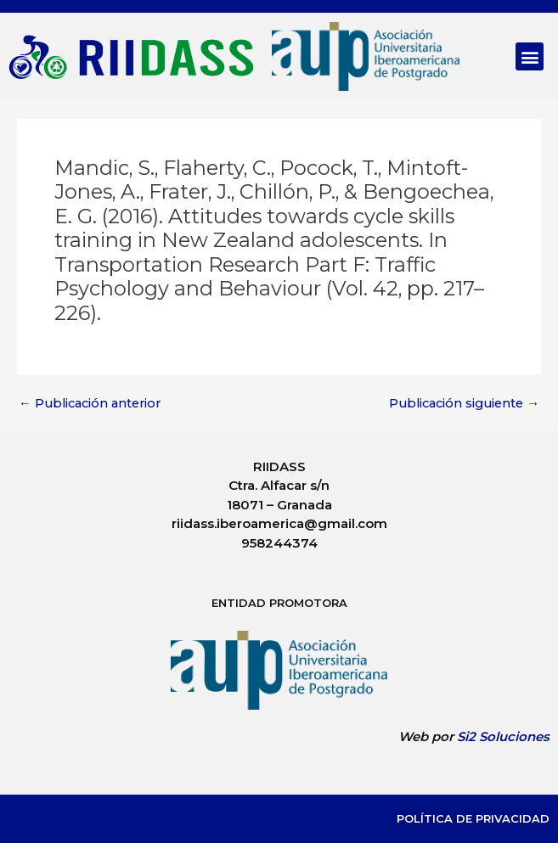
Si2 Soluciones (503, 736)
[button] (530, 56)
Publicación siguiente (464, 403)
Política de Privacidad (473, 818)
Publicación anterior (90, 403)
